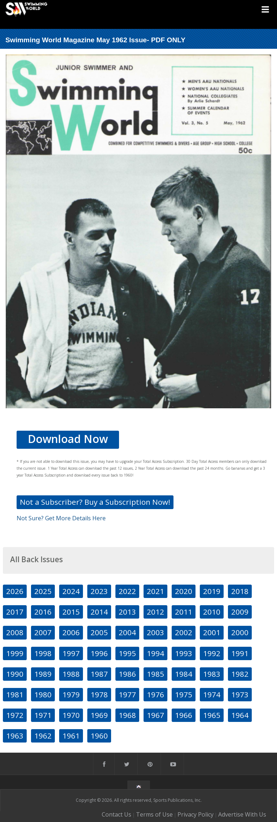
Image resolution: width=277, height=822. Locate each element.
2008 (14, 632)
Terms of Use (154, 814)
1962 (43, 736)
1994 (155, 653)
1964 (240, 715)
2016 (43, 612)
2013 (127, 612)
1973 (240, 694)
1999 (14, 653)
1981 (14, 694)
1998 (43, 653)
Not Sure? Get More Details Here (61, 518)
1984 (183, 674)
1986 (127, 674)
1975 (183, 694)
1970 (71, 715)
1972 (14, 715)
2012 (155, 612)
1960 (99, 736)
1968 (127, 715)
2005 (99, 632)
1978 (99, 694)
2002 (183, 632)
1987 (99, 674)
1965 (211, 715)
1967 (155, 715)
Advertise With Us (242, 814)
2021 (155, 591)
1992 (211, 653)
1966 (183, 715)
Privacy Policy (195, 814)
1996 (99, 653)
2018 (240, 591)
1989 (43, 674)
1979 (71, 694)
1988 (71, 674)
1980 (43, 694)
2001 (211, 632)
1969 (99, 715)
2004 (127, 632)
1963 (14, 736)
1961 (71, 736)
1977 (127, 694)
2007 (43, 632)
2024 (71, 591)
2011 (183, 612)
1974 (211, 694)
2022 (127, 591)
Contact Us (116, 814)
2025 (43, 591)
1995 (127, 653)
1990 (14, 674)
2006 (71, 632)
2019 (211, 591)
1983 (211, 674)
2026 (14, 591)
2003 (155, 632)
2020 (183, 591)
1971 (43, 715)
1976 (155, 694)
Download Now (68, 438)
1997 (71, 653)
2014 (99, 612)
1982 (240, 674)
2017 (14, 612)
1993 (183, 653)
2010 (211, 612)
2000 (240, 632)
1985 (155, 674)
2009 (240, 612)
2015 (71, 612)
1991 (240, 653)
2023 (99, 591)
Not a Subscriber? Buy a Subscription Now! (95, 502)
